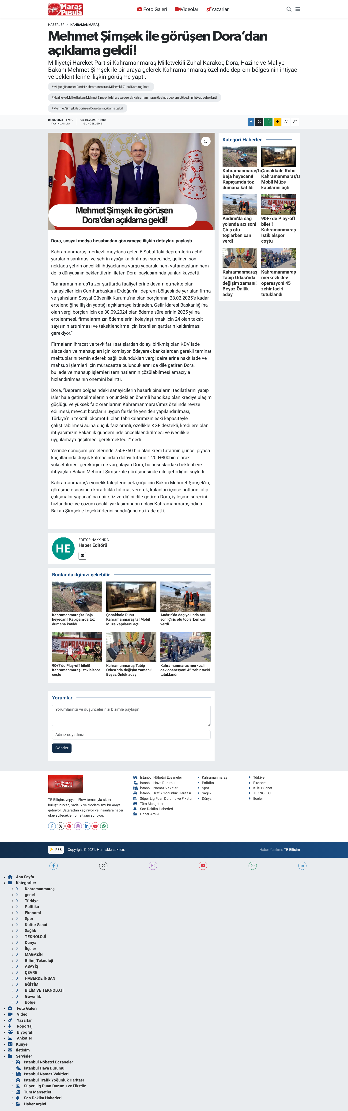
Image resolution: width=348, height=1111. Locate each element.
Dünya (204, 798)
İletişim (19, 1050)
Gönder (61, 748)
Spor (203, 788)
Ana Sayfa (21, 877)
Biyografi (21, 1032)
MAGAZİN (29, 954)
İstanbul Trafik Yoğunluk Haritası (162, 793)
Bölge (25, 1002)
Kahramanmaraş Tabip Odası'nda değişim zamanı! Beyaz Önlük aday (128, 670)
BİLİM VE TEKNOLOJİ (40, 990)
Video (17, 1014)
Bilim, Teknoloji (34, 960)
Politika (205, 783)
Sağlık (204, 793)
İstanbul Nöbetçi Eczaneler (157, 777)
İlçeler (256, 798)
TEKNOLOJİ (260, 793)
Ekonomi (258, 783)
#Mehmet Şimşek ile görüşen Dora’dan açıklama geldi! (87, 108)
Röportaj (20, 1026)
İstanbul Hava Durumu (154, 783)
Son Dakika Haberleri (153, 809)
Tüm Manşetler (148, 804)
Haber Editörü (93, 545)
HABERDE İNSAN (35, 978)
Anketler (20, 1038)
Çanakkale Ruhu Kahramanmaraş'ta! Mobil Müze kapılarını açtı (128, 619)
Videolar (186, 9)
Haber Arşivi (146, 814)
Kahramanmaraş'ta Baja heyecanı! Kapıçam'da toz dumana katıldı (73, 619)
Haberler (56, 24)
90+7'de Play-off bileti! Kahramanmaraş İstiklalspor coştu (76, 670)
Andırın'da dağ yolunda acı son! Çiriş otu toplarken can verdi (183, 619)
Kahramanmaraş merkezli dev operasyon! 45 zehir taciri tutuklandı (185, 670)
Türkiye (257, 777)
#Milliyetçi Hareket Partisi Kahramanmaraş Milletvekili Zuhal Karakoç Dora (100, 87)
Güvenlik (28, 996)
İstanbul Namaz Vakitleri (156, 788)
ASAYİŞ (27, 966)
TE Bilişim (292, 850)
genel (25, 894)
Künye (17, 1044)
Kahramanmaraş (85, 24)
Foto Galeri (152, 9)
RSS (55, 850)
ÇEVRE (26, 972)
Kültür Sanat (260, 788)
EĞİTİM (27, 984)
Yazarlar (217, 9)
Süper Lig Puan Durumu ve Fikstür (163, 798)
